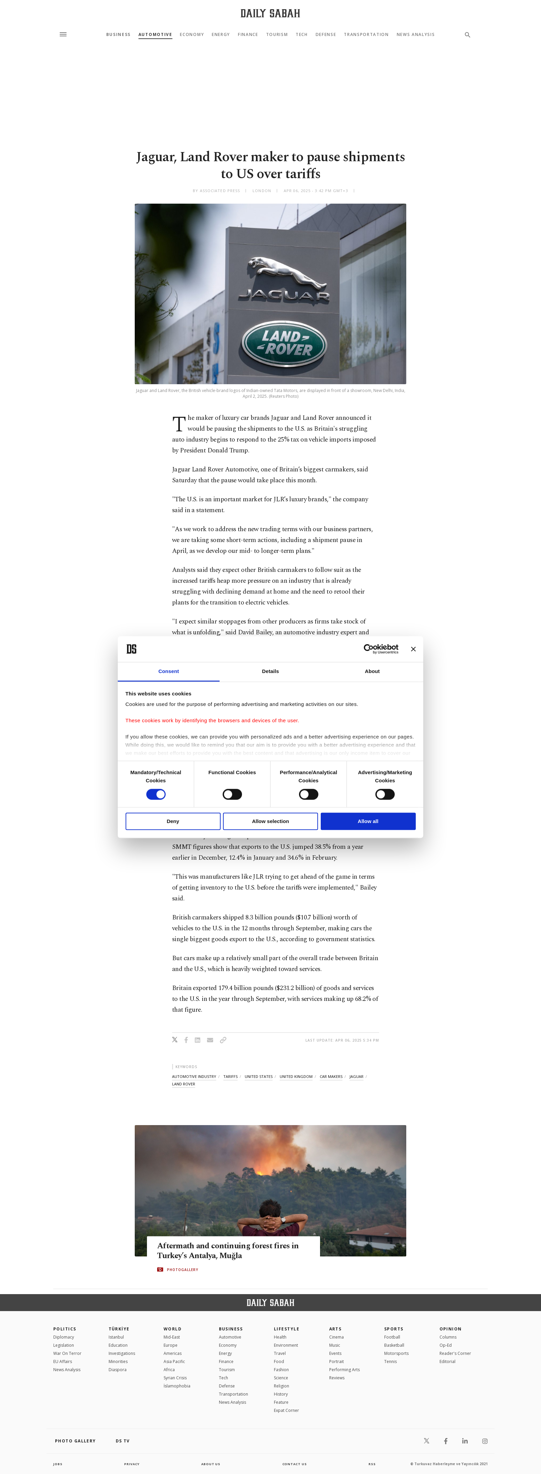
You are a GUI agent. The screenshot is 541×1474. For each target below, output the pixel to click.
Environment (286, 1345)
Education (118, 1345)
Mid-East (172, 1337)
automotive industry (194, 1076)
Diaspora (118, 1370)
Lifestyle (286, 1329)
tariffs (230, 1076)
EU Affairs (62, 1361)
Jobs (58, 1463)
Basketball (394, 1345)
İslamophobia (177, 1386)
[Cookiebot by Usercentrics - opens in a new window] (368, 649)
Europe (171, 1345)
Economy (192, 35)
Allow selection (270, 821)
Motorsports (396, 1353)
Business (118, 35)
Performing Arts (344, 1370)
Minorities (118, 1361)
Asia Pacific (174, 1361)
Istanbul (116, 1337)
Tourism (277, 35)
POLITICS (64, 1329)
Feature (281, 1402)
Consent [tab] (168, 671)
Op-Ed (446, 1345)
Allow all (368, 821)
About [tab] (372, 671)
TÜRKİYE (119, 1329)
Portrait (336, 1361)
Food (279, 1361)
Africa (169, 1370)
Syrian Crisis (175, 1378)
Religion (281, 1386)
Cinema (336, 1337)
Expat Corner (286, 1410)
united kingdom (296, 1076)
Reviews (336, 1378)
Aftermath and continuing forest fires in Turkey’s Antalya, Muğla (230, 1251)
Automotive (155, 35)
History (281, 1394)
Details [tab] (270, 671)
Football (392, 1337)
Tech (302, 35)
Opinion (451, 1329)
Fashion (281, 1370)
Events (335, 1353)
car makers (331, 1076)
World (173, 1329)
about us (211, 1463)
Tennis (390, 1361)
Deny (173, 821)
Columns (448, 1337)
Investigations (122, 1353)
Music (334, 1345)
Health (280, 1337)
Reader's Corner (455, 1353)
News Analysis (416, 35)
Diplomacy (63, 1337)
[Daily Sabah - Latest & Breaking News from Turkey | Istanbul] (270, 13)
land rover (183, 1083)
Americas (173, 1353)
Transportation (366, 35)
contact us (295, 1463)
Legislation (63, 1345)
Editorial (447, 1361)
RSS (372, 1463)
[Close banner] (413, 649)
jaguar (356, 1076)
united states (259, 1076)
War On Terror (67, 1353)
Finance (248, 35)
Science (281, 1378)
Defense (326, 35)
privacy (132, 1463)
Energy (221, 35)
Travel (280, 1353)
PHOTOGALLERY (182, 1269)
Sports (394, 1329)
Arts (335, 1329)
